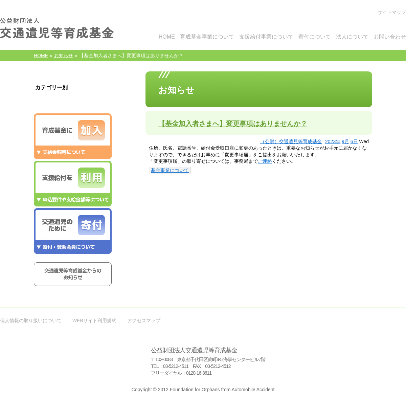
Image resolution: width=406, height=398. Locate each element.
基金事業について (170, 170)
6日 (354, 141)
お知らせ (63, 55)
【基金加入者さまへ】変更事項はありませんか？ (232, 123)
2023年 (332, 141)
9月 (345, 141)
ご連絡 (265, 161)
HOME (41, 55)
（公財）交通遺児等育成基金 (291, 141)
